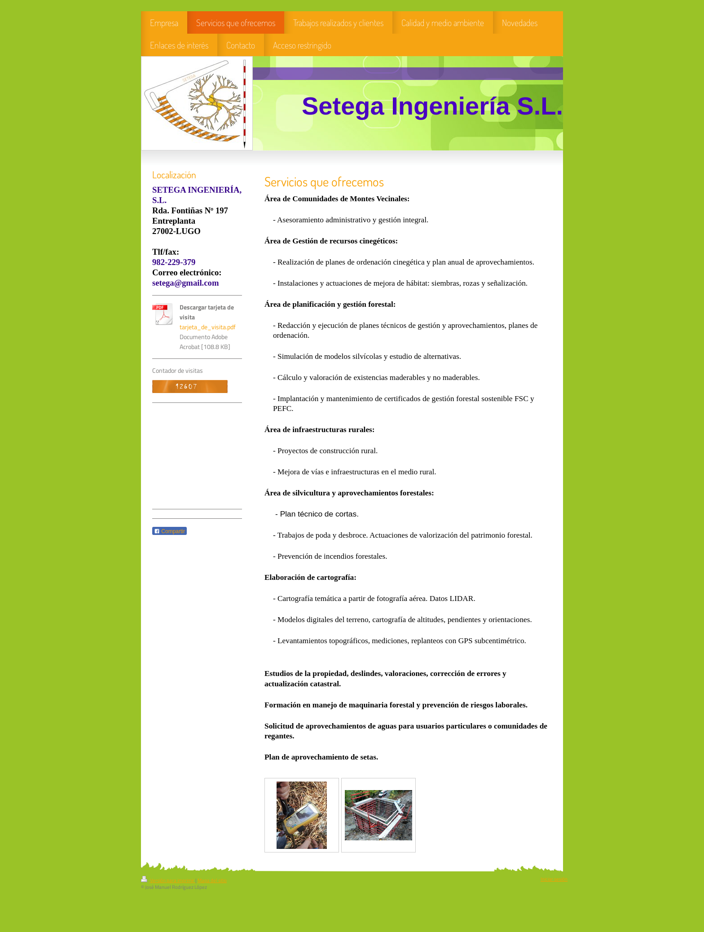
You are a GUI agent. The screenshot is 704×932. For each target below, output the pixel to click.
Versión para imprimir (168, 880)
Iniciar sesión (554, 879)
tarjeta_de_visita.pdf (208, 327)
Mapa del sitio (212, 880)
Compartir (169, 531)
